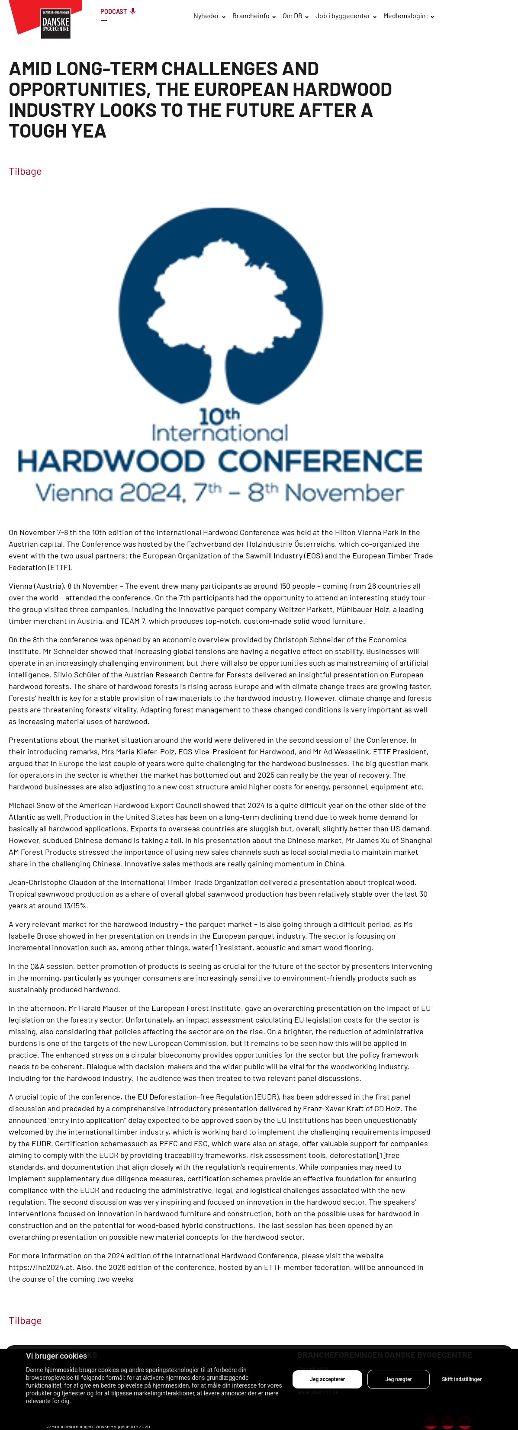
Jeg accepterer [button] (327, 1379)
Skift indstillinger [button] (462, 1379)
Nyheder (206, 15)
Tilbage (25, 170)
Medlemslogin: (405, 15)
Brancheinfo (251, 15)
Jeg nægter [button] (398, 1379)
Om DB (292, 15)
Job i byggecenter (342, 15)
